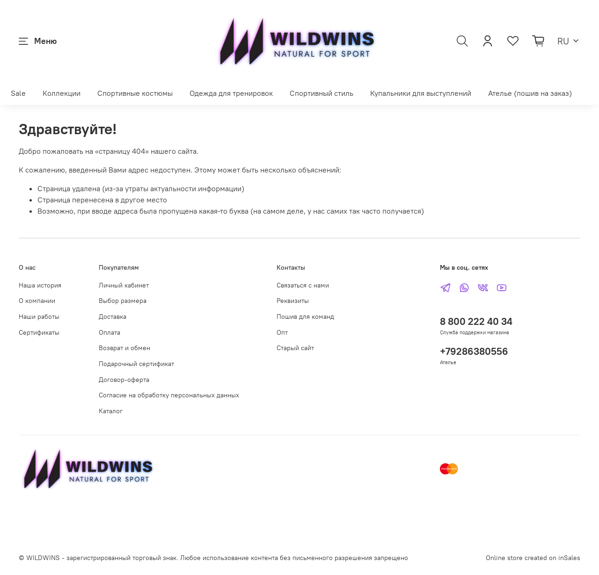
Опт (282, 332)
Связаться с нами (303, 285)
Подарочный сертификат (136, 363)
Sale (18, 93)
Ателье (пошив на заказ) (530, 93)
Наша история (40, 285)
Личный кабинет (124, 285)
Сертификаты (39, 332)
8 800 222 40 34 (476, 321)
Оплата (109, 332)
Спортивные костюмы (135, 93)
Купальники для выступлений (420, 93)
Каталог (111, 411)
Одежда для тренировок (231, 93)
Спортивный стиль (321, 93)
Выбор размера (122, 300)
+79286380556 (474, 351)
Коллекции (61, 93)
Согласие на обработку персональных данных (169, 395)
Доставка (112, 316)
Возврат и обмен (124, 348)
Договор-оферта (124, 379)
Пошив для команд (305, 316)
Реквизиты (293, 300)
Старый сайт (295, 348)
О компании (37, 300)
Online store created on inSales (533, 557)
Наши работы (39, 316)
